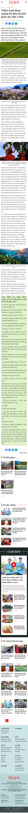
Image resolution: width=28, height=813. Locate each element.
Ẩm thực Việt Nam (20, 739)
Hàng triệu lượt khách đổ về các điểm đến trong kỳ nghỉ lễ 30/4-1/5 (19, 540)
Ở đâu (3, 746)
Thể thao (3, 762)
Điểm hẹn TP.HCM (6, 739)
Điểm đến (17, 748)
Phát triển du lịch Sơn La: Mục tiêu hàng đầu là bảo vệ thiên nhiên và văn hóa (7, 492)
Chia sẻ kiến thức (19, 762)
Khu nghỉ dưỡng (5, 750)
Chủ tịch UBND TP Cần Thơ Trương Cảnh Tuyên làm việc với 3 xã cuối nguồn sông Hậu (19, 521)
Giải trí (3, 756)
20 (21, 721)
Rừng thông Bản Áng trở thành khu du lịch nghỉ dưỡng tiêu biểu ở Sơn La (21, 473)
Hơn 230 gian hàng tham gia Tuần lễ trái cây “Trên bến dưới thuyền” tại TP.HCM (19, 531)
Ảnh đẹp (17, 752)
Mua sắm (4, 766)
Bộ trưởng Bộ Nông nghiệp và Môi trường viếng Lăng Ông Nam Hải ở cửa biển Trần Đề (19, 597)
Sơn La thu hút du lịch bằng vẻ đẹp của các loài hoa (7, 473)
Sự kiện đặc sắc (19, 770)
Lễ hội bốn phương (6, 741)
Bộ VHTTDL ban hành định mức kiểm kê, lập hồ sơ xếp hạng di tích (21, 693)
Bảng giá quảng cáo (17, 808)
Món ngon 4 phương (20, 741)
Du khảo (17, 746)
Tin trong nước (5, 731)
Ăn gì (16, 737)
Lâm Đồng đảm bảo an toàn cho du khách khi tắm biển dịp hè (7, 657)
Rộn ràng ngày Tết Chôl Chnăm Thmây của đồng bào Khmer (19, 628)
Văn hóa (3, 758)
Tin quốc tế (4, 733)
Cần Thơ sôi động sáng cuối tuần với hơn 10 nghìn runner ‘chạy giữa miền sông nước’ (21, 712)
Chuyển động (10, 7)
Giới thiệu (7, 808)
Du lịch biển (5, 737)
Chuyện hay (18, 766)
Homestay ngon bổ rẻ (6, 748)
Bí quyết (17, 756)
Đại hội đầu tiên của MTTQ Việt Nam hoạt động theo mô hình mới (20, 657)
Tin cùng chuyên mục (12, 641)
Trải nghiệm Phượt (20, 750)
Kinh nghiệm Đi (19, 758)
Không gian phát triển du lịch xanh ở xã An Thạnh (20, 675)
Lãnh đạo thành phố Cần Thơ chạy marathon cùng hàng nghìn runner (19, 510)
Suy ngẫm (18, 729)
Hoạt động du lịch (20, 768)
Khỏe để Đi (18, 760)
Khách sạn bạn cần (6, 752)
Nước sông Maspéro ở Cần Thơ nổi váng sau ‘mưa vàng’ (19, 607)
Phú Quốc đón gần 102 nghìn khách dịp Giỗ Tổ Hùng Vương (19, 617)
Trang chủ (3, 7)
